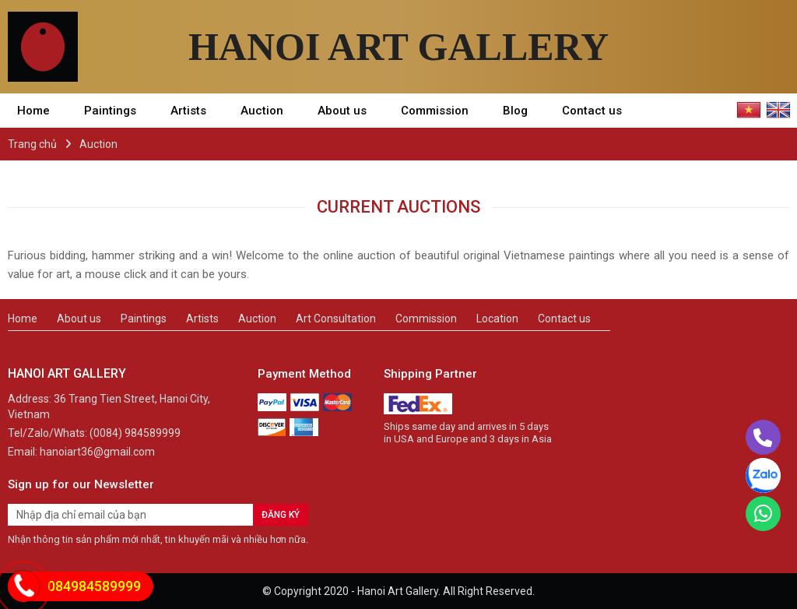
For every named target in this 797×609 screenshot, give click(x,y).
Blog (515, 111)
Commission (435, 111)
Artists (188, 111)
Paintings (110, 111)
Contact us (592, 111)
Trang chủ (32, 144)
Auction (262, 111)
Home (33, 111)
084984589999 (94, 586)
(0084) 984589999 (135, 433)
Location (497, 318)
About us (342, 111)
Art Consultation (336, 318)
